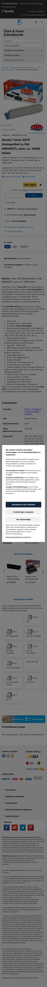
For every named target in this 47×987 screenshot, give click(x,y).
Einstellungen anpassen (23, 512)
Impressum (27, 537)
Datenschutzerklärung (14, 537)
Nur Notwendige (23, 519)
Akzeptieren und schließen (23, 504)
